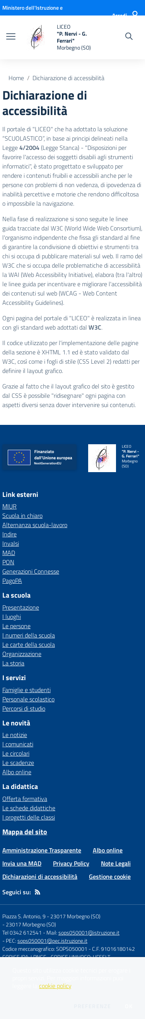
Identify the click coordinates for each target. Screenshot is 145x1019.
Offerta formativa (24, 798)
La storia (13, 663)
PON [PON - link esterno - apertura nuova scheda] (8, 562)
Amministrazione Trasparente (41, 850)
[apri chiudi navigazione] (10, 37)
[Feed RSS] (37, 891)
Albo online (16, 772)
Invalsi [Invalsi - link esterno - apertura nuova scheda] (10, 543)
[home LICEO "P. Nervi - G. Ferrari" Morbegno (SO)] (58, 37)
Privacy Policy (71, 863)
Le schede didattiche (28, 808)
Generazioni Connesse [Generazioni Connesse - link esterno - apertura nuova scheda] (30, 571)
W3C (95, 327)
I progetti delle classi (28, 817)
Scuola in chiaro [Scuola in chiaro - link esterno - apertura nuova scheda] (22, 515)
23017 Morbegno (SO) (31, 924)
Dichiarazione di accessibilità (68, 77)
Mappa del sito (24, 832)
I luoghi (11, 616)
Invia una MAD (21, 863)
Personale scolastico (28, 699)
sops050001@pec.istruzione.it (52, 941)
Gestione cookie (110, 876)
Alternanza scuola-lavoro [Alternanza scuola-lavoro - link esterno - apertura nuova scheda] (34, 524)
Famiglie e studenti (26, 689)
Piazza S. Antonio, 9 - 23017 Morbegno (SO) (51, 916)
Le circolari (15, 753)
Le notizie (14, 734)
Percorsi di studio (23, 708)
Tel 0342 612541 (22, 932)
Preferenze (92, 1006)
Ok (129, 1006)
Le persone (16, 626)
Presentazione (20, 607)
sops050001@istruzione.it (88, 932)
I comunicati (17, 744)
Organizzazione (21, 653)
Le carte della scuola (28, 644)
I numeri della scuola (28, 635)
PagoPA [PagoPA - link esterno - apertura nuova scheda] (12, 580)
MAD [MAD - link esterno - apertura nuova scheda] (8, 552)
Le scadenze (18, 762)
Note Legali (116, 863)
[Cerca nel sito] (129, 37)
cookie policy (55, 985)
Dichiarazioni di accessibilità (39, 876)
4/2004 (29, 147)
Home (16, 77)
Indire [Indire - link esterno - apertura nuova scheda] (9, 534)
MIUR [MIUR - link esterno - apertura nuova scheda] (9, 506)
